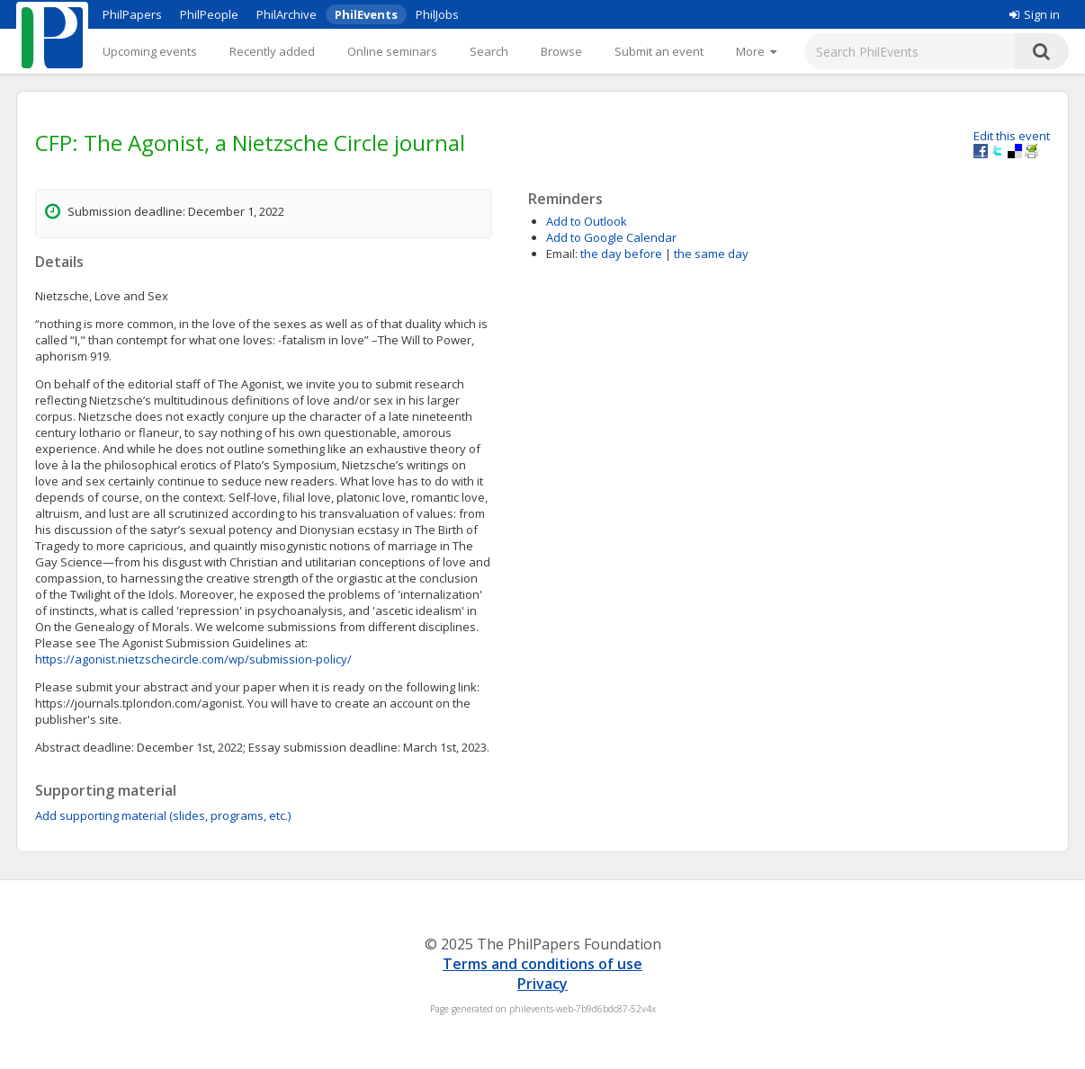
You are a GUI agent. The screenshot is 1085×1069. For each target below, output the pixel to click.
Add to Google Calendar (611, 237)
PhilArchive (286, 14)
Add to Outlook (586, 221)
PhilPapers (132, 14)
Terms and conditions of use (542, 964)
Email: (562, 253)
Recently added (272, 51)
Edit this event (1011, 136)
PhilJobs (437, 14)
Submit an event (659, 51)
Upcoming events (150, 51)
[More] (756, 51)
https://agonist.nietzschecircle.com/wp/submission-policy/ (193, 659)
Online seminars (392, 51)
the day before (621, 253)
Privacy (542, 983)
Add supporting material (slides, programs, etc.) (163, 815)
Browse (561, 51)
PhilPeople (209, 14)
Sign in (1034, 14)
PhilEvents (366, 14)
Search (489, 51)
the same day (711, 253)
